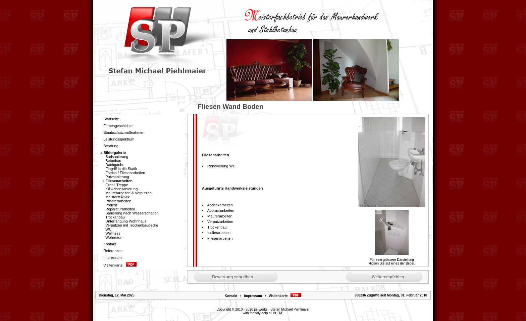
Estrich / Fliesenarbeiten (125, 173)
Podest (111, 205)
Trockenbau (115, 217)
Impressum (253, 296)
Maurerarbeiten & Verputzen (128, 193)
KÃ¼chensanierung (121, 189)
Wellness (112, 233)
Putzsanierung (117, 177)
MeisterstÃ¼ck (117, 197)
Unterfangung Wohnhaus (125, 221)
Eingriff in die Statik (121, 169)
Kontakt (231, 296)
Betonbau (113, 161)
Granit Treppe (116, 185)
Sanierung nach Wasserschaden (132, 213)
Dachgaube (114, 165)
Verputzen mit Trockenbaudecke (131, 225)
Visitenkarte (285, 296)
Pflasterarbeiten (118, 201)
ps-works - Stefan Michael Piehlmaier (281, 309)
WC (108, 229)
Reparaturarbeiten (120, 209)
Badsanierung (116, 157)
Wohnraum (114, 237)
